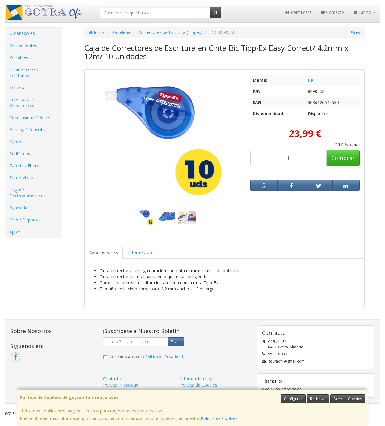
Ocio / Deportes (25, 220)
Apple (14, 232)
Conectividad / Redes (29, 117)
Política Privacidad (120, 385)
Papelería (18, 208)
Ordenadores (22, 33)
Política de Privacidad (164, 356)
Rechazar (318, 398)
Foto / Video (21, 178)
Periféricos (19, 153)
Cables (15, 141)
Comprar (343, 158)
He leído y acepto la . (146, 356)
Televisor (18, 87)
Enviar (176, 341)
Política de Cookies (219, 418)
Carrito (364, 12)
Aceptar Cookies (348, 398)
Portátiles (18, 57)
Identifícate (298, 12)
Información (140, 252)
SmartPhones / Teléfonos (23, 72)
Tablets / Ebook (24, 165)
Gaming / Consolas (27, 129)
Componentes (23, 45)
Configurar (293, 398)
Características (103, 252)
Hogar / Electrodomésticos (27, 193)
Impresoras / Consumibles (21, 102)
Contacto (332, 12)
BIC (311, 80)
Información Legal (198, 378)
